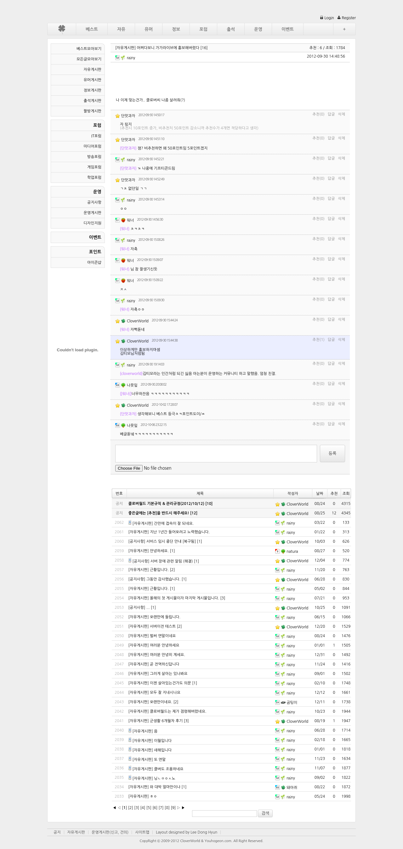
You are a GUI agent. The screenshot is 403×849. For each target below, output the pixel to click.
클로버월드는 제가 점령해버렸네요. (178, 711)
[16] (203, 48)
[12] (193, 513)
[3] (222, 598)
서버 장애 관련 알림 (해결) (171, 561)
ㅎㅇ (153, 796)
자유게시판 (76, 832)
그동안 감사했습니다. (163, 579)
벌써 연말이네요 (163, 636)
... (148, 607)
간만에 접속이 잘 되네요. (174, 523)
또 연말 (160, 759)
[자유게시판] (125, 48)
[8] (167, 808)
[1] (199, 541)
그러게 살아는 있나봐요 (169, 674)
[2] (172, 570)
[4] (142, 808)
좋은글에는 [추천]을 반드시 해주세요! (158, 513)
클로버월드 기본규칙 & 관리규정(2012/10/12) (166, 504)
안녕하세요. (159, 551)
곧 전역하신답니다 (164, 664)
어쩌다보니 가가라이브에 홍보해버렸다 (168, 48)
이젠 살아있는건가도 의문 (170, 683)
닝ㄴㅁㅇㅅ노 (164, 778)
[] (124, 808)
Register (346, 18)
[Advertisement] (230, 79)
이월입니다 (163, 741)
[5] (148, 808)
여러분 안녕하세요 (164, 645)
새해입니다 (163, 750)
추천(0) (318, 114)
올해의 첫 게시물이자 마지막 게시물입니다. (184, 598)
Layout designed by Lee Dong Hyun (186, 832)
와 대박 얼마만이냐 (165, 787)
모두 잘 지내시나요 (165, 692)
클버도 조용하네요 (169, 769)
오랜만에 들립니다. (165, 617)
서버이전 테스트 (163, 626)
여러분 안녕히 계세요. (167, 655)
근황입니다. (159, 570)
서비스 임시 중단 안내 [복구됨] (171, 541)
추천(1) (318, 340)
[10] (209, 504)
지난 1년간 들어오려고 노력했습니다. (180, 532)
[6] (154, 808)
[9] (173, 808)
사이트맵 (142, 832)
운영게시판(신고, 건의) (110, 832)
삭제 (341, 114)
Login (327, 18)
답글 (331, 114)
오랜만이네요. (161, 702)
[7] (160, 808)
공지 (57, 832)
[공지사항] (136, 541)
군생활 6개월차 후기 (166, 721)
